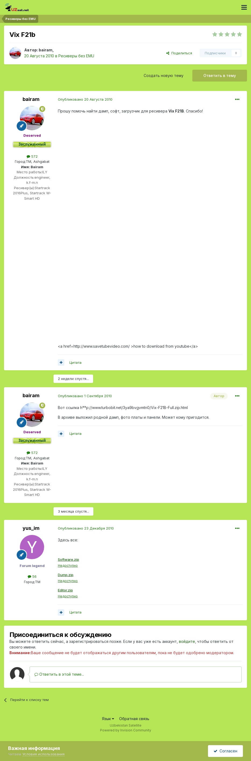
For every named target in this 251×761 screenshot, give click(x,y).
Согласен (225, 751)
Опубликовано (85, 99)
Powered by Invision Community (125, 732)
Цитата (75, 362)
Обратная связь (134, 720)
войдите (187, 642)
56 (32, 576)
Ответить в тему (219, 75)
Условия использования (43, 754)
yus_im (31, 528)
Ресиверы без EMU (76, 56)
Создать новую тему (163, 75)
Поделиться (179, 53)
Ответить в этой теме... (59, 675)
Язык (108, 720)
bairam (45, 50)
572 (32, 156)
